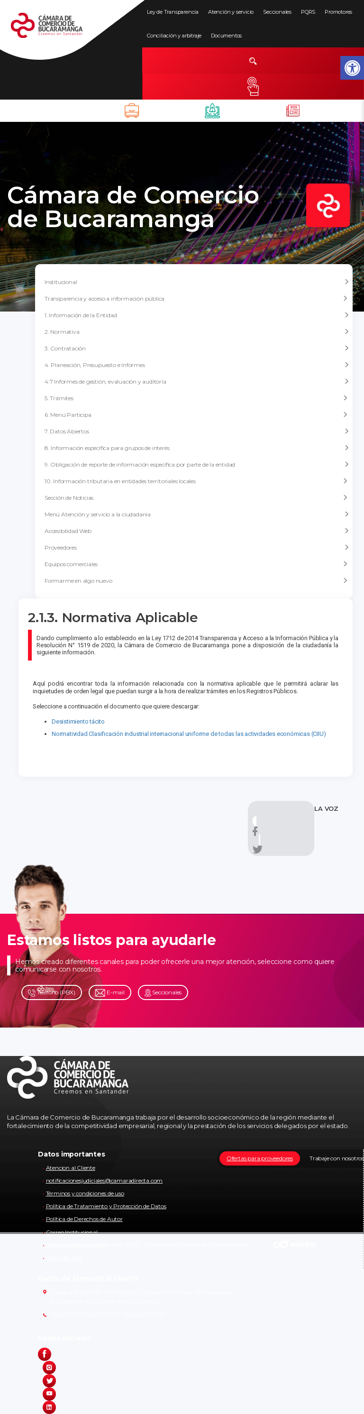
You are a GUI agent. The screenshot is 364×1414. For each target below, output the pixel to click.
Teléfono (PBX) (51, 993)
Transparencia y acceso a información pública (196, 298)
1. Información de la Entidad (197, 315)
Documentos (226, 35)
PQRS (308, 12)
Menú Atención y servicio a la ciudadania (197, 514)
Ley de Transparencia (173, 12)
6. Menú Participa (196, 414)
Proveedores (197, 547)
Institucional (197, 282)
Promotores (338, 12)
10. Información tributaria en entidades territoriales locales (196, 481)
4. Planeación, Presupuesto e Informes (197, 365)
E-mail (110, 993)
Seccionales (277, 12)
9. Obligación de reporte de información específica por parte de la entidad (197, 464)
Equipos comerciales (196, 564)
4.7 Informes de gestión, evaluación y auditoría (197, 382)
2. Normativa (197, 332)
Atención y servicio (231, 12)
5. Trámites (196, 398)
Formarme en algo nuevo (196, 580)
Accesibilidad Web (197, 531)
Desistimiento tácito (78, 721)
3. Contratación (197, 348)
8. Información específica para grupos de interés (197, 448)
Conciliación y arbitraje (174, 35)
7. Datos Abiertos (197, 431)
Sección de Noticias (196, 497)
